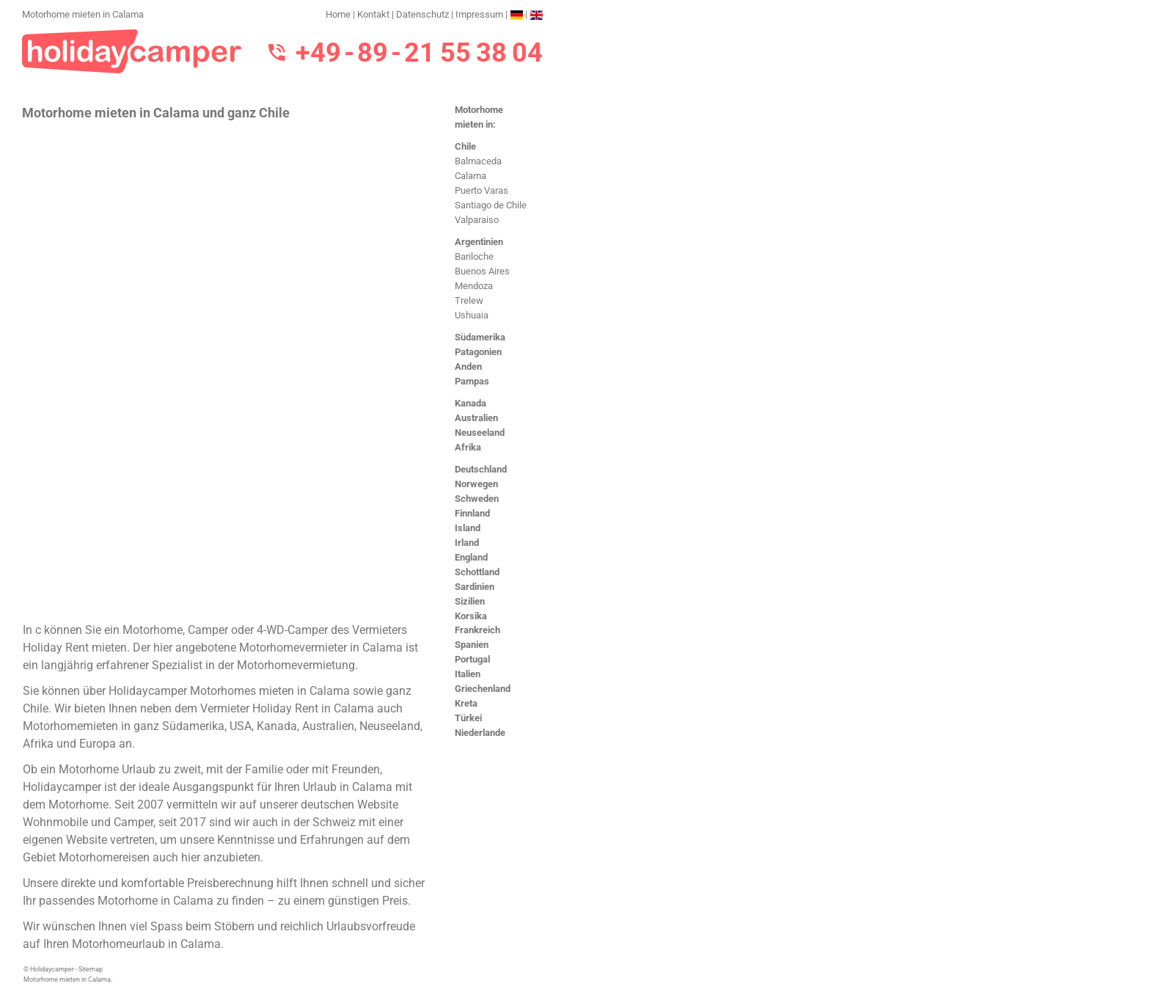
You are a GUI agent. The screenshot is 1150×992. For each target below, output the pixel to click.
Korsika (471, 615)
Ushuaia (471, 315)
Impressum (479, 14)
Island (467, 527)
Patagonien (478, 351)
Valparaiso (477, 219)
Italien (467, 673)
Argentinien (479, 241)
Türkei (468, 717)
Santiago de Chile (491, 205)
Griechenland (482, 688)
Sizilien (470, 601)
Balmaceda (478, 161)
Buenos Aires (482, 271)
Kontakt (373, 14)
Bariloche (474, 256)
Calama (470, 175)
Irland (467, 542)
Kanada (470, 403)
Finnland (472, 513)
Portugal (472, 659)
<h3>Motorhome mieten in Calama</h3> (225, 369)
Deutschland (481, 469)
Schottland (477, 571)
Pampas (472, 381)
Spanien (471, 644)
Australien (476, 417)
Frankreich (477, 629)
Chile (465, 146)
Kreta (466, 703)
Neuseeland (480, 432)
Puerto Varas (481, 190)
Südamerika (480, 337)
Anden (468, 366)
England (471, 557)
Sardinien (474, 586)
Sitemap (90, 969)
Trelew (469, 300)
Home (338, 14)
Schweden (477, 498)
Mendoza (474, 285)
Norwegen (476, 483)
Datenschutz (422, 14)
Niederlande (480, 732)
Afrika (468, 447)
